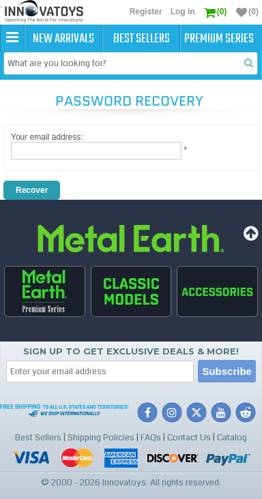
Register (146, 11)
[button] (12, 38)
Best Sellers (141, 39)
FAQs (151, 438)
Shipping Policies (101, 438)
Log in (183, 11)
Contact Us (189, 438)
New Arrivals (63, 39)
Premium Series (219, 39)
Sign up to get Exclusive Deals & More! (131, 351)
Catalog (232, 438)
